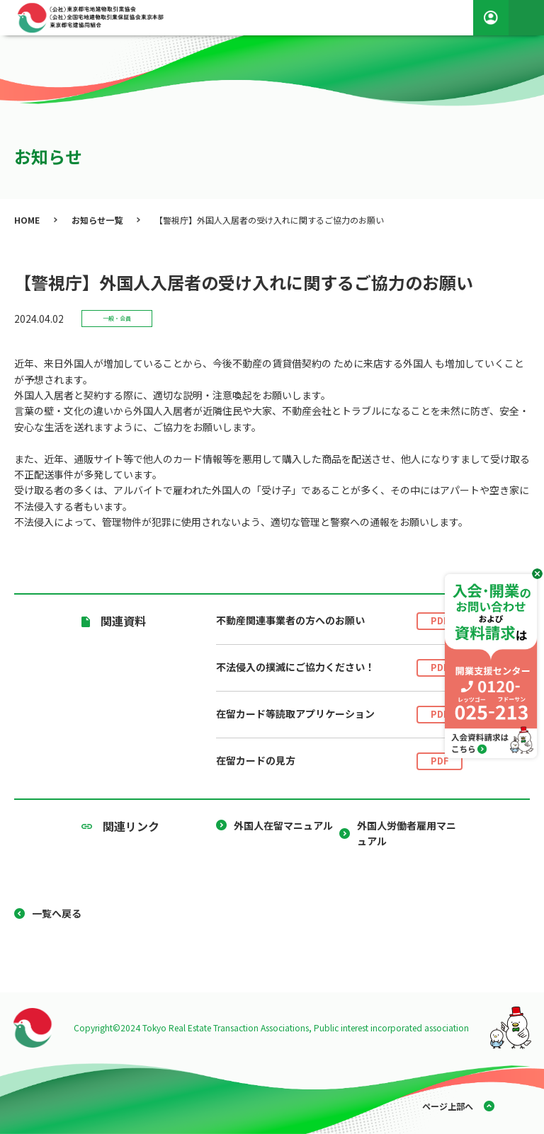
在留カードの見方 (339, 761)
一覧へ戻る (56, 913)
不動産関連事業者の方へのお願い (339, 621)
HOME (27, 220)
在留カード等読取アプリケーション (339, 714)
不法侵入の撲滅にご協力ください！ (339, 668)
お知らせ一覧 (97, 220)
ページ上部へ (447, 1106)
